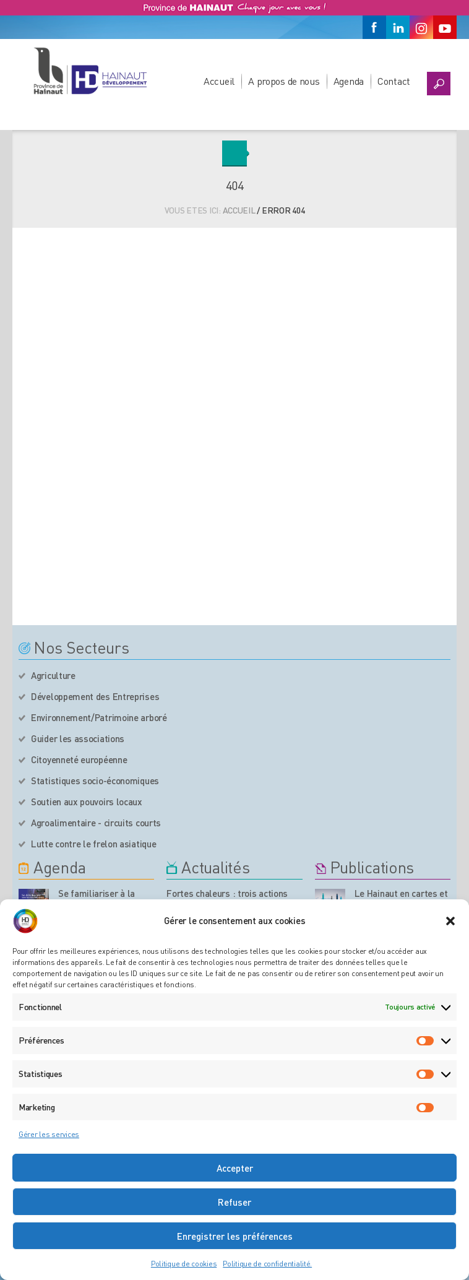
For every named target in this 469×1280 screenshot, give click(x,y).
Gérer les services (49, 1134)
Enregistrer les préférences (235, 1236)
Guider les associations (77, 738)
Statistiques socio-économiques (95, 780)
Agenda (348, 80)
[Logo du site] (90, 70)
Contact (393, 80)
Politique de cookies (184, 1263)
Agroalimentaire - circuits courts (96, 822)
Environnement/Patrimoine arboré (99, 717)
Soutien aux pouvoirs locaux (86, 801)
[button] (450, 921)
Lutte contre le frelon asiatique (93, 843)
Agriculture (53, 675)
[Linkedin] (398, 27)
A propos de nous (284, 80)
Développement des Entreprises (95, 696)
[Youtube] (445, 27)
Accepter (235, 1168)
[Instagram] (421, 27)
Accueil (219, 80)
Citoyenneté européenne (79, 759)
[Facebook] (374, 27)
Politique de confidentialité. (267, 1263)
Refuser (234, 1202)
